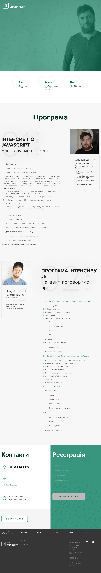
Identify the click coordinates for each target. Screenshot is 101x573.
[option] (25, 83)
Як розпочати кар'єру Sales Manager (74, 547)
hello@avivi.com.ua (9, 485)
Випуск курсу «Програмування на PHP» (75, 563)
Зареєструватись (69, 496)
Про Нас (24, 533)
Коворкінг (24, 544)
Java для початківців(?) (74, 557)
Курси (39, 533)
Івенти (55, 533)
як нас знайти (14, 519)
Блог (71, 533)
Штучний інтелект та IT (75, 553)
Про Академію (26, 541)
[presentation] (67, 488)
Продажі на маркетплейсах (74, 541)
